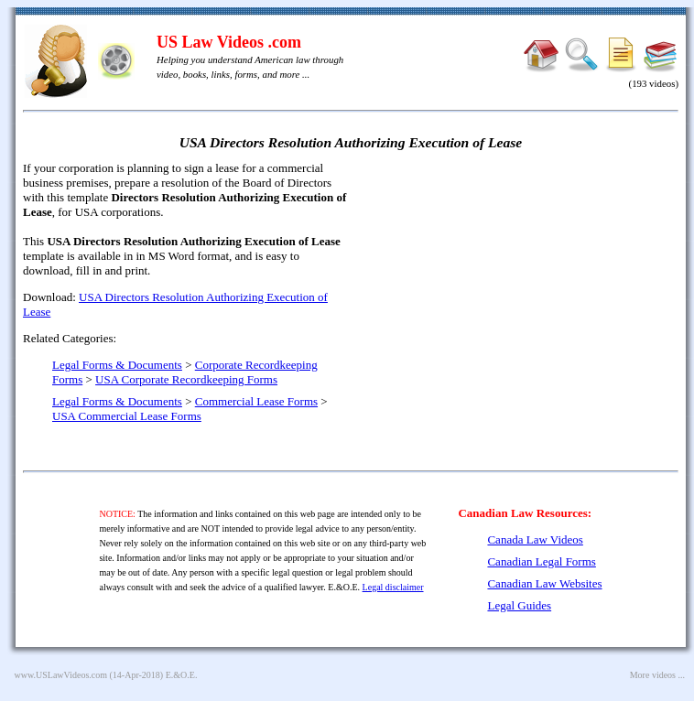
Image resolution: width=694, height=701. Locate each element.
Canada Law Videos (534, 539)
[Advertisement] (521, 293)
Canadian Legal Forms (541, 561)
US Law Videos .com (229, 42)
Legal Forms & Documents (117, 365)
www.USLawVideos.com (61, 675)
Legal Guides (519, 605)
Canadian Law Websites (544, 583)
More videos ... (657, 675)
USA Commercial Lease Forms (126, 416)
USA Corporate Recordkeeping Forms (186, 379)
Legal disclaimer (393, 587)
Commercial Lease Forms (256, 401)
